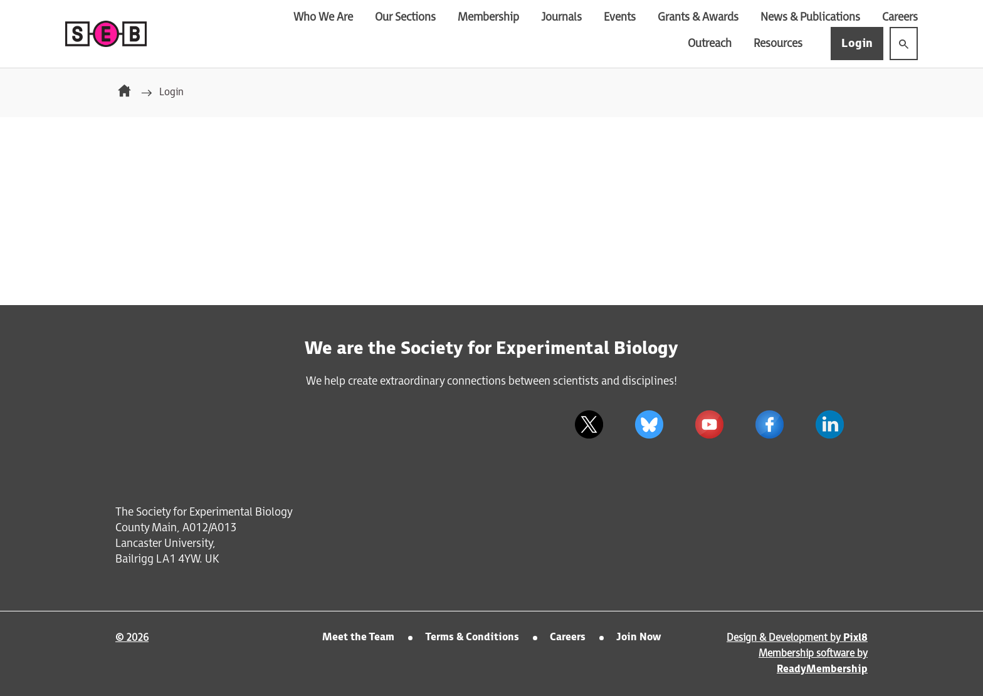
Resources (778, 43)
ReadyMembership (822, 669)
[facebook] (769, 424)
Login (857, 43)
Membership (488, 17)
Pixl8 (855, 638)
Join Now (638, 637)
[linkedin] (829, 424)
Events (620, 17)
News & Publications (810, 17)
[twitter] (588, 424)
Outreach (710, 43)
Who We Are (323, 17)
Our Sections (405, 17)
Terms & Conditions (472, 637)
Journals (561, 17)
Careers (900, 17)
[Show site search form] (904, 43)
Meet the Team (358, 637)
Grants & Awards (698, 17)
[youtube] (709, 424)
